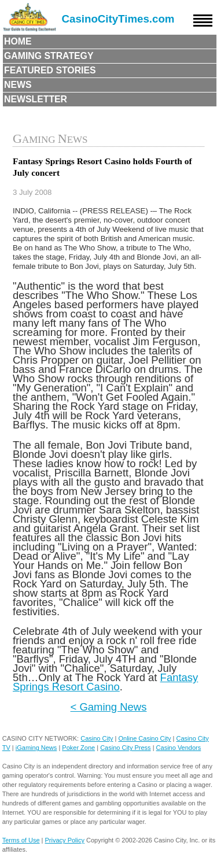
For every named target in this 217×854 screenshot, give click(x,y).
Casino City (96, 738)
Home (18, 41)
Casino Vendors (178, 747)
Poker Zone (78, 747)
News (18, 85)
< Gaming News (109, 707)
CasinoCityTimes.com (118, 19)
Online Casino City (144, 738)
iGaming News (36, 747)
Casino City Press (125, 747)
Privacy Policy (64, 840)
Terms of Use (21, 840)
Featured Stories (50, 70)
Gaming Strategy (48, 56)
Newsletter (35, 99)
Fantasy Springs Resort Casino (105, 682)
